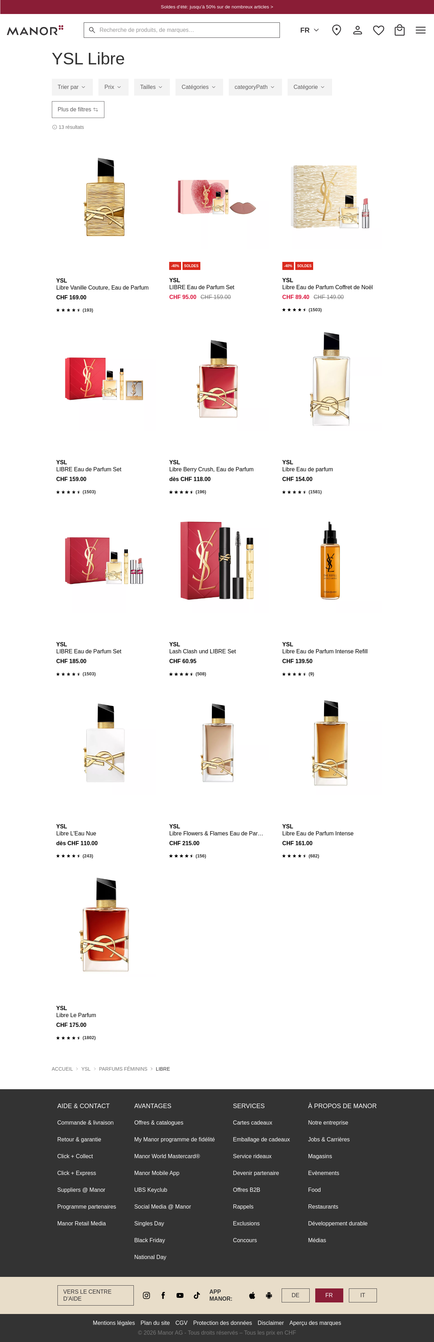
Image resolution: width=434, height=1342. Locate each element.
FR (311, 30)
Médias (317, 1240)
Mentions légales (114, 1323)
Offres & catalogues (158, 1123)
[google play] (269, 1295)
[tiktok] (197, 1295)
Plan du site (155, 1323)
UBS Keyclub (150, 1190)
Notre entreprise (328, 1123)
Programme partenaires (86, 1207)
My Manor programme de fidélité (174, 1139)
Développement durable (337, 1223)
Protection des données (222, 1323)
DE (295, 1295)
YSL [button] (85, 1069)
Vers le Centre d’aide (87, 1295)
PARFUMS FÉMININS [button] (123, 1069)
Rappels (243, 1207)
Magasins (320, 1156)
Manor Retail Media (81, 1223)
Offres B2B (246, 1190)
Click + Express (76, 1173)
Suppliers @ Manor (81, 1190)
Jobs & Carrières (329, 1139)
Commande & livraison (85, 1123)
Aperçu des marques (315, 1323)
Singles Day (149, 1223)
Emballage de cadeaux (261, 1139)
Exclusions (246, 1223)
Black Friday (149, 1240)
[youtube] (180, 1295)
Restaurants (323, 1207)
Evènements (323, 1173)
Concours (245, 1240)
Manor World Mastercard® (167, 1156)
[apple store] (252, 1295)
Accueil (62, 1069)
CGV (181, 1323)
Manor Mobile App (156, 1173)
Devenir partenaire (256, 1173)
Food (314, 1190)
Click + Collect (75, 1156)
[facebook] (163, 1295)
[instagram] (146, 1295)
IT (362, 1295)
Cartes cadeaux (252, 1123)
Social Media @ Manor (162, 1207)
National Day (150, 1257)
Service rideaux (252, 1156)
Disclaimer (271, 1323)
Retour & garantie (79, 1139)
